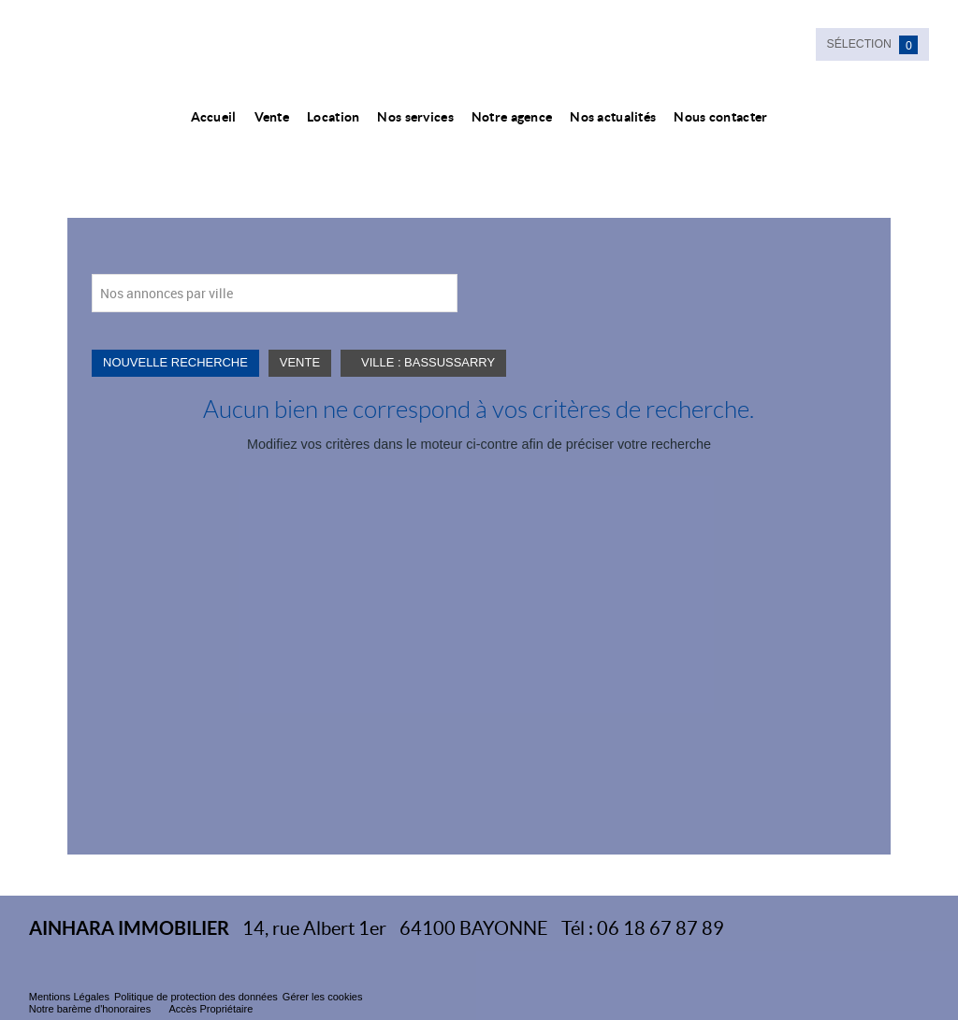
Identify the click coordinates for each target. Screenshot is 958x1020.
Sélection (873, 45)
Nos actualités (613, 116)
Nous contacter (720, 116)
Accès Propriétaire (210, 1008)
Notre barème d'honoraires (91, 1008)
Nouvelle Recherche (175, 362)
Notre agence (512, 116)
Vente (271, 116)
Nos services (415, 116)
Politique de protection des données (196, 996)
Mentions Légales (69, 996)
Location (333, 116)
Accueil (214, 116)
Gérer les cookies (323, 996)
